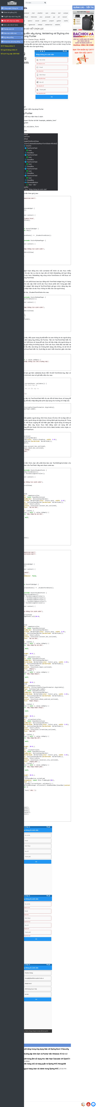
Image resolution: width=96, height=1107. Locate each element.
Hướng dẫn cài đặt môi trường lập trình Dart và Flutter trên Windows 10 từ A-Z (52, 1080)
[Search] (58, 2)
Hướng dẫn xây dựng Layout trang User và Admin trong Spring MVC (51, 1095)
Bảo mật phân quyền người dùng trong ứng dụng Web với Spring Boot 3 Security (51, 1075)
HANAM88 (41, 1104)
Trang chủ (34, 3)
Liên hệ (43, 3)
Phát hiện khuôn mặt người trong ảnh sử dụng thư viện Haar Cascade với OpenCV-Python (53, 1085)
